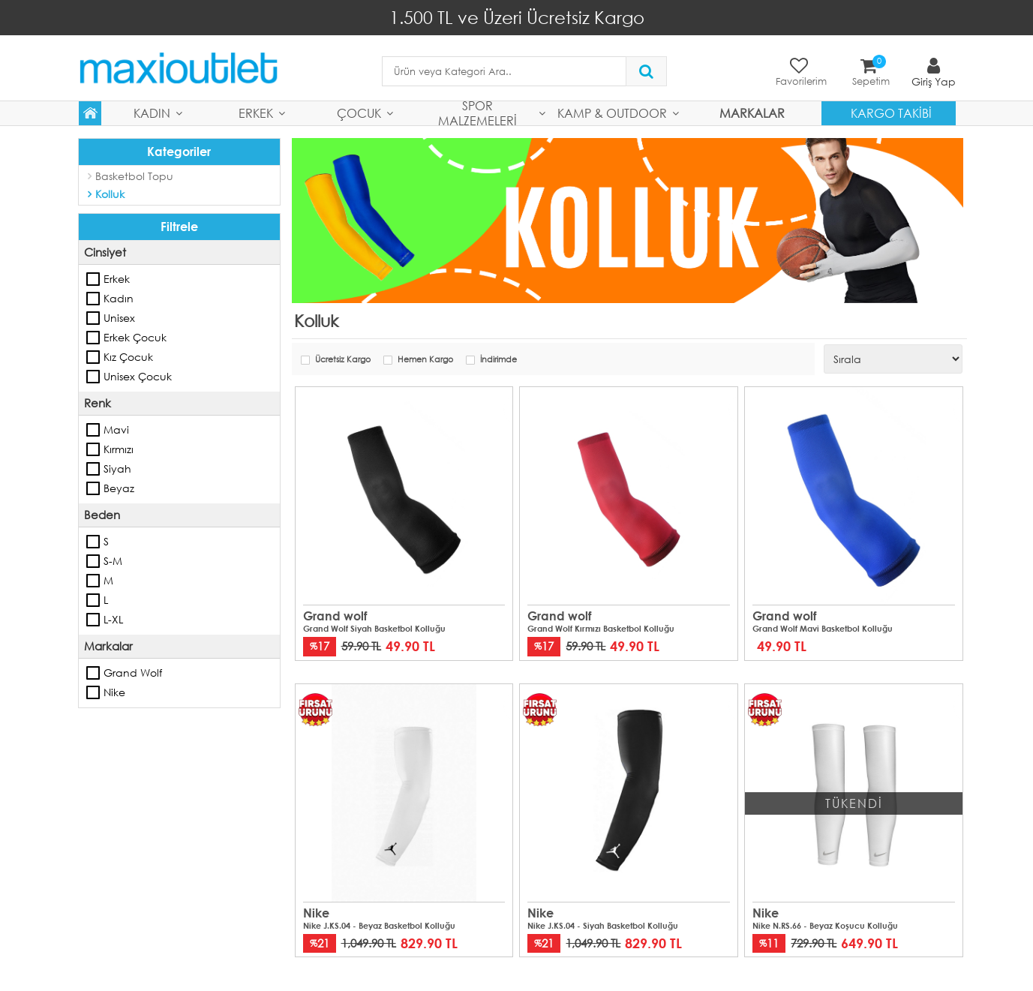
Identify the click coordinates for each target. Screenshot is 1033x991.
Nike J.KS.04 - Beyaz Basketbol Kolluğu (379, 924)
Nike (94, 692)
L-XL (94, 620)
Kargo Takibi (891, 113)
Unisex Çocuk (94, 377)
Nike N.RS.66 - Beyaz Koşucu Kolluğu (825, 924)
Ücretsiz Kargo (343, 360)
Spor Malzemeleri (477, 113)
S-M (94, 561)
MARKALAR (752, 113)
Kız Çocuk (94, 357)
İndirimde (498, 360)
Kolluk (110, 194)
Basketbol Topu (134, 176)
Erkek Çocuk (94, 338)
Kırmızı (94, 449)
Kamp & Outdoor (612, 113)
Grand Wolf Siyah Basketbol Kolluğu (374, 628)
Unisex (94, 318)
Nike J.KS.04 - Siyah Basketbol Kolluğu (602, 924)
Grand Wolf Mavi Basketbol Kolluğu (822, 628)
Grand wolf (94, 673)
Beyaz (94, 488)
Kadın (152, 113)
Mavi (94, 430)
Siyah (94, 469)
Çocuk (359, 113)
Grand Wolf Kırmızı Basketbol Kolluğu (600, 628)
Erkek (256, 113)
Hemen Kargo (425, 360)
